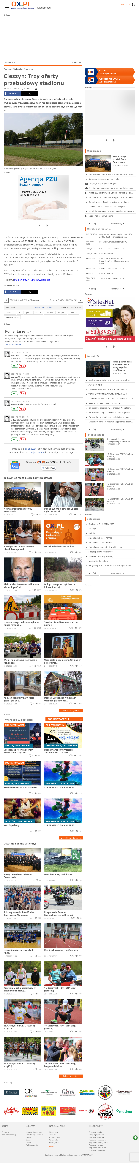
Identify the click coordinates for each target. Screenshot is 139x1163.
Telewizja (52, 1135)
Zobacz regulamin (13, 344)
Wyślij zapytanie (32, 1145)
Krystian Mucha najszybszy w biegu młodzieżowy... (112, 188)
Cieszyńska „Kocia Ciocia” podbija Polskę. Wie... (110, 417)
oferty (73, 312)
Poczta (51, 1146)
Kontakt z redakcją (9, 1135)
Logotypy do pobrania (34, 1132)
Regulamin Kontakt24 (97, 1150)
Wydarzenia (28, 69)
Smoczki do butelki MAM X (100, 538)
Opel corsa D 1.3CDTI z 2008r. (102, 524)
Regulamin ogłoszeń (96, 1137)
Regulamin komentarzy (97, 1140)
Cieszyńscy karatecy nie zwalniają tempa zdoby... (111, 421)
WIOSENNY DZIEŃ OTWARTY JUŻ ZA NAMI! (108, 394)
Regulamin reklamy (96, 1145)
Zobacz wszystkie (71, 710)
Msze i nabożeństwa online (101, 216)
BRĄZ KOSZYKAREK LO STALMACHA (104, 403)
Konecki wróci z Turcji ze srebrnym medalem (109, 202)
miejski (61, 312)
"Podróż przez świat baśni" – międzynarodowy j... (111, 380)
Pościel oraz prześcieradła (100, 542)
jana (28, 312)
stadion (10, 312)
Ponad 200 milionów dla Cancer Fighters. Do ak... (111, 192)
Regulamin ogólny (95, 1132)
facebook (11, 93)
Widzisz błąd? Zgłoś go (43, 307)
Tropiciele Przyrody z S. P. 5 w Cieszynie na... (109, 389)
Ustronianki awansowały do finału (104, 179)
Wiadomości (18, 69)
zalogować (31, 448)
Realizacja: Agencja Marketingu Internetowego (69, 1155)
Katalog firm (54, 1142)
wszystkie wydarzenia (71, 838)
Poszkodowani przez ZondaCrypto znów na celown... (112, 197)
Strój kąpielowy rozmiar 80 (101, 551)
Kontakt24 (93, 356)
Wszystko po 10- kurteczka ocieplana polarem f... (111, 565)
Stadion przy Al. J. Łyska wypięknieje (32, 279)
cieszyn (49, 312)
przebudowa (12, 317)
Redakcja (5, 1132)
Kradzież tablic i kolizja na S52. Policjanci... (108, 206)
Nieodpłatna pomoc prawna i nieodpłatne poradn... (112, 211)
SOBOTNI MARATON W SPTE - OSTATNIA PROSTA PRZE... (111, 398)
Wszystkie (41, 62)
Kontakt (28, 1142)
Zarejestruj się (36, 452)
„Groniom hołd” (95, 385)
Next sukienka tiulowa (98, 561)
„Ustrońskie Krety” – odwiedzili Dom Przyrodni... (110, 412)
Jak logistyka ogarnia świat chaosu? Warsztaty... (110, 408)
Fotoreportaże (95, 434)
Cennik (28, 1140)
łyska (38, 312)
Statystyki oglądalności (34, 1135)
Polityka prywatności (96, 1135)
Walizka (92, 533)
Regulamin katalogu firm (98, 1142)
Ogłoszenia (93, 519)
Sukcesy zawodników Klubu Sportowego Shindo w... (112, 174)
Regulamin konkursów (97, 1147)
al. (20, 312)
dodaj (58, 719)
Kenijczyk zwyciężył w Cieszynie (103, 183)
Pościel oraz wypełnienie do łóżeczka (105, 547)
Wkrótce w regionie (19, 719)
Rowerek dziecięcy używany (101, 556)
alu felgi (92, 528)
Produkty (29, 1137)
